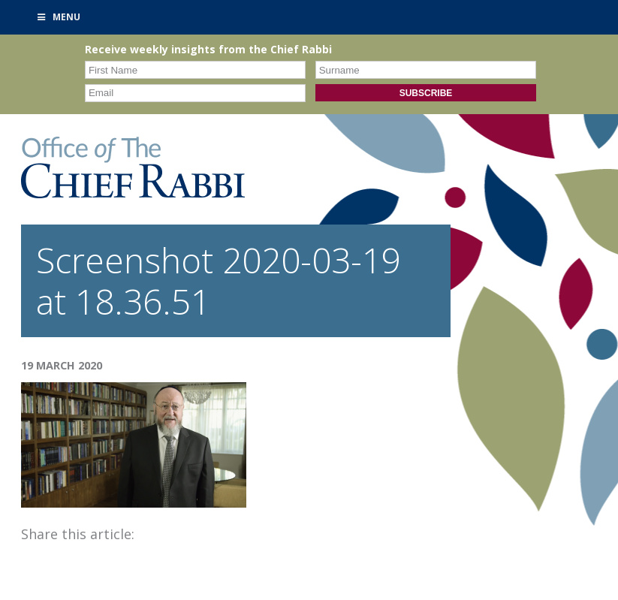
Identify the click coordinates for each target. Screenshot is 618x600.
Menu (58, 17)
